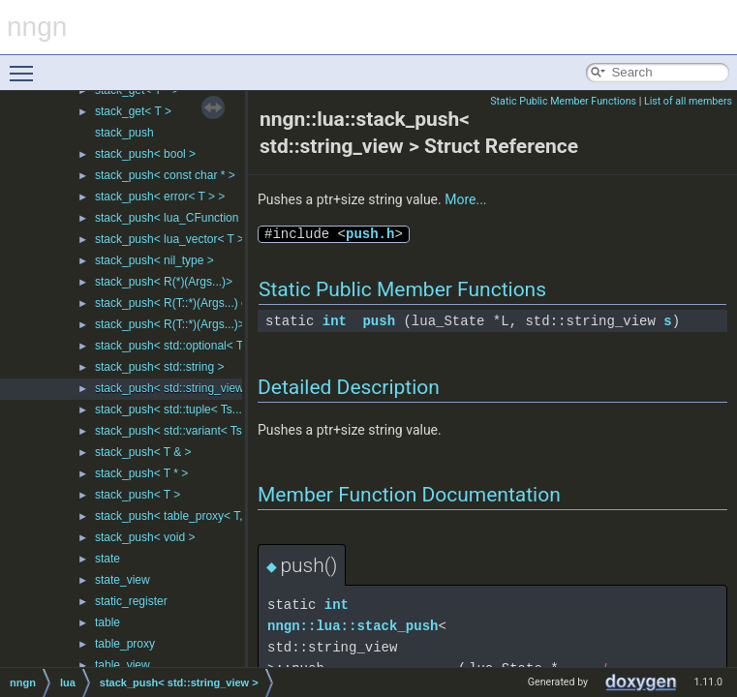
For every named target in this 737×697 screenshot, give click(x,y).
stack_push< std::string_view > (174, 388)
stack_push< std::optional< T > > (179, 345)
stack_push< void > (145, 537)
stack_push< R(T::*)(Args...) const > (187, 303)
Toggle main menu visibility (26, 65)
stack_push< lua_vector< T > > (174, 239)
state (107, 558)
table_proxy (125, 644)
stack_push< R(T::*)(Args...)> (170, 324)
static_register (131, 601)
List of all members (688, 101)
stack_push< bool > (145, 154)
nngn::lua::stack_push (352, 626)
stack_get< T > (133, 111)
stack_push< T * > (141, 473)
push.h (370, 234)
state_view (122, 580)
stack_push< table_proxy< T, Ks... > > (192, 516)
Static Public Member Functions (563, 101)
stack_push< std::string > (159, 367)
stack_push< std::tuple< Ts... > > (178, 409)
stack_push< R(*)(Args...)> (163, 281)
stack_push (124, 132)
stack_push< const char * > (165, 175)
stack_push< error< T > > (160, 196)
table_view (122, 665)
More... (465, 199)
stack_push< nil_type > (154, 260)
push (378, 321)
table (107, 622)
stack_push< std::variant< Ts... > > (183, 431)
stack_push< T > (137, 494)
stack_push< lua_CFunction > (172, 218)
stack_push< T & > (143, 452)
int (334, 321)
